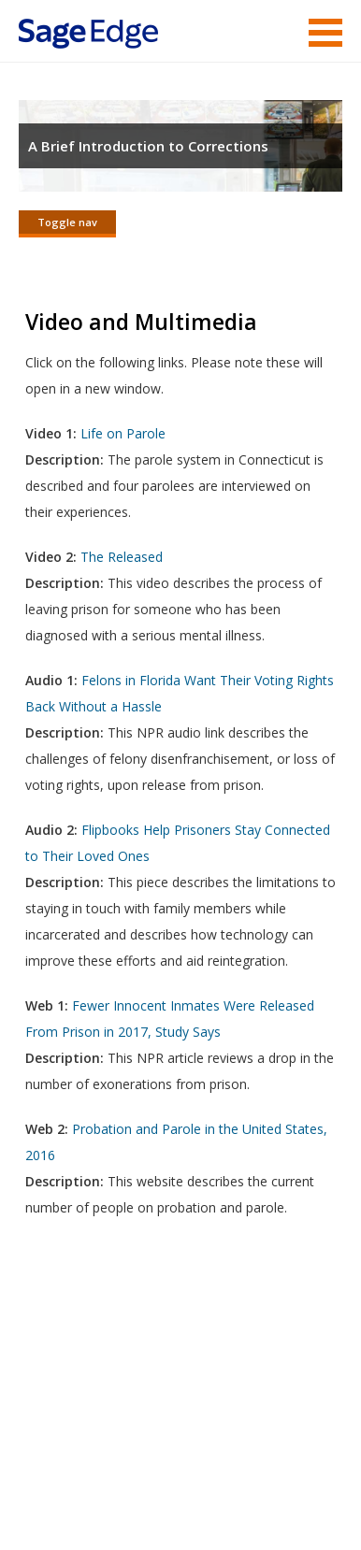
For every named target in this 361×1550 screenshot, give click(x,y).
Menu (325, 33)
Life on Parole (123, 433)
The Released (121, 557)
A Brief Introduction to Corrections (148, 145)
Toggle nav (67, 222)
